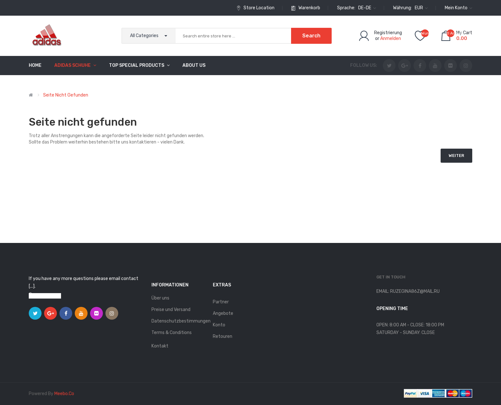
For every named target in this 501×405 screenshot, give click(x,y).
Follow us (363, 65)
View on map (48, 296)
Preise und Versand (170, 309)
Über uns (160, 298)
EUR (421, 8)
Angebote (223, 313)
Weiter (456, 155)
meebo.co (64, 393)
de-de (367, 8)
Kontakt (159, 346)
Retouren (222, 336)
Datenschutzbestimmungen (178, 321)
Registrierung (388, 32)
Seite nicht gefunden (65, 95)
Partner (221, 302)
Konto (219, 325)
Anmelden (390, 38)
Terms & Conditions (171, 332)
